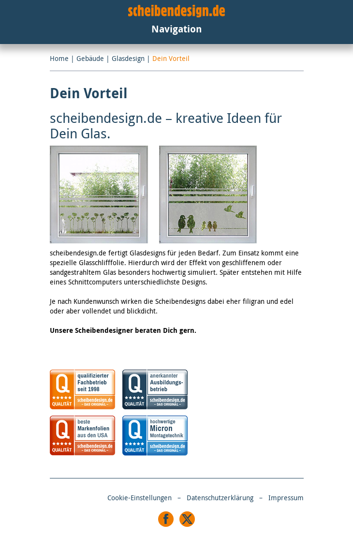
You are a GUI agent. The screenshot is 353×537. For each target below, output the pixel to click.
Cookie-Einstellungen (139, 497)
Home (59, 58)
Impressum (286, 497)
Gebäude (90, 58)
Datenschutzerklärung (220, 497)
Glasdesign (128, 58)
